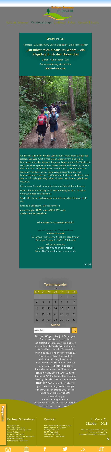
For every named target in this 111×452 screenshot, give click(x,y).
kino (73, 369)
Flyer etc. (103, 446)
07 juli (59, 336)
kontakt (40, 373)
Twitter (66, 446)
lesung (39, 379)
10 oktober (64, 340)
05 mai (40, 336)
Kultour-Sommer (17, 23)
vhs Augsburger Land (16, 427)
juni (59, 366)
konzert (50, 372)
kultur (38, 376)
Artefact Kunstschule (16, 438)
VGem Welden (13, 432)
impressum (45, 366)
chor (37, 353)
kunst (46, 376)
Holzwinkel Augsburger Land (19, 430)
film (61, 356)
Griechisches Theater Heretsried (21, 436)
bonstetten (43, 349)
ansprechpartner (57, 343)
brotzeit (55, 349)
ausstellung (41, 346)
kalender (40, 369)
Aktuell (60, 23)
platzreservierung (47, 386)
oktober (70, 383)
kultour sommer (66, 373)
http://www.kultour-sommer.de (58, 251)
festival (54, 356)
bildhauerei (69, 346)
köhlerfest (56, 376)
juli (54, 366)
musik (40, 382)
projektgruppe (66, 386)
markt (72, 379)
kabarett (67, 366)
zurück (88, 264)
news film (58, 383)
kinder (66, 369)
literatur (49, 379)
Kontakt (83, 23)
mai (56, 379)
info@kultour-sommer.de (59, 248)
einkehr (56, 353)
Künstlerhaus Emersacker (17, 440)
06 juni (49, 336)
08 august (70, 336)
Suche (95, 23)
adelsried (41, 343)
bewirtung (55, 346)
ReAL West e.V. (13, 425)
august (71, 343)
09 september (48, 339)
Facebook (43, 446)
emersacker (69, 352)
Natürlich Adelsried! (15, 434)
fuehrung (43, 359)
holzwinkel (69, 363)
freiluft (68, 356)
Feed (85, 446)
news (49, 383)
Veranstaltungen (42, 23)
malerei (64, 379)
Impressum (48, 436)
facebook (44, 356)
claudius (46, 353)
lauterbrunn (69, 376)
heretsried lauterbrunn (49, 363)
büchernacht (68, 349)
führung (54, 359)
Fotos (71, 23)
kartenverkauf (54, 369)
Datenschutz (60, 436)
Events (24, 446)
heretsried (66, 359)
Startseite (6, 446)
